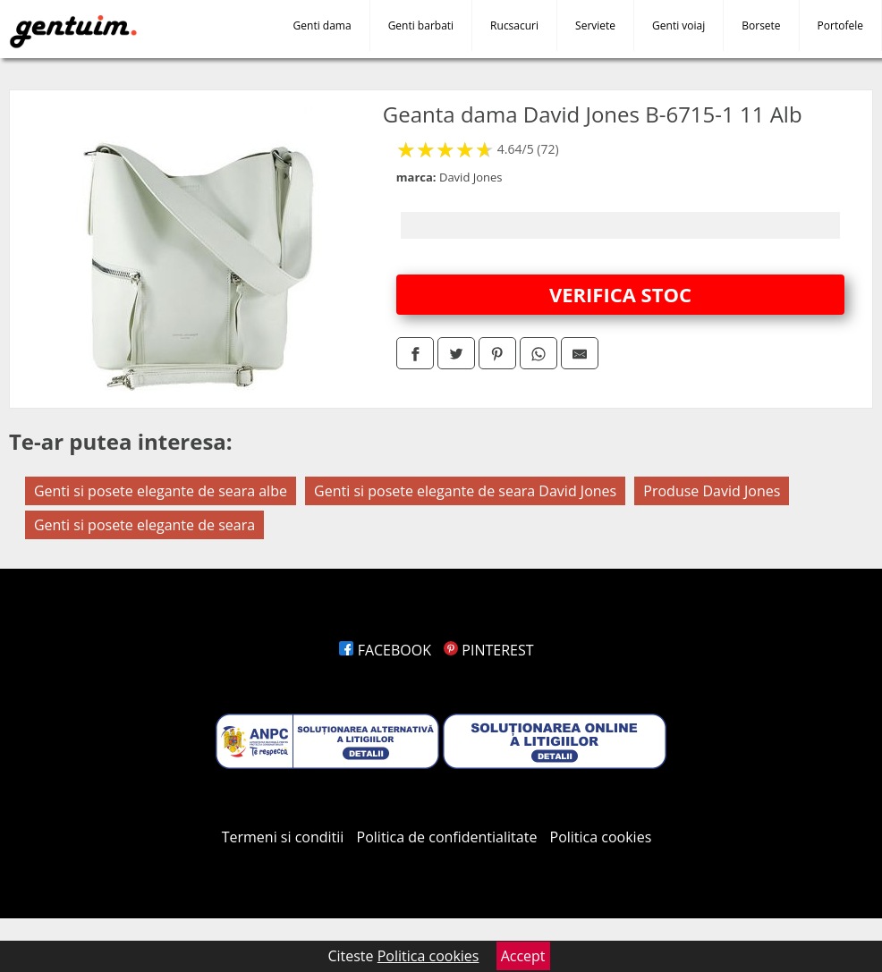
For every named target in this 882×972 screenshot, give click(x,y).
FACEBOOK (385, 650)
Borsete (761, 25)
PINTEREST (488, 650)
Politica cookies (601, 837)
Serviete (595, 25)
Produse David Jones (711, 491)
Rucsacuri (514, 25)
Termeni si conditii (283, 837)
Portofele (840, 25)
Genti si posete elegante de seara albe (160, 491)
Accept (523, 956)
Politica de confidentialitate (447, 837)
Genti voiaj (678, 25)
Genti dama (322, 25)
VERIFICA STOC (620, 294)
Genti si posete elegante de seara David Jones (465, 491)
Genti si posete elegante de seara (144, 525)
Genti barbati (421, 25)
